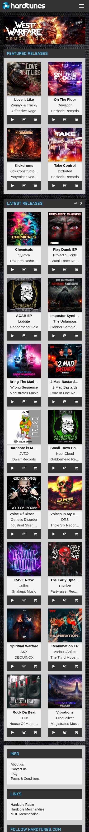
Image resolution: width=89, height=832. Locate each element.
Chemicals (24, 249)
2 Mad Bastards (64, 387)
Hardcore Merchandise (27, 809)
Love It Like (24, 99)
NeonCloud (65, 453)
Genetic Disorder (24, 519)
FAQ (14, 774)
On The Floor (65, 99)
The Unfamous (65, 321)
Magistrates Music (24, 393)
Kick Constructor (22, 171)
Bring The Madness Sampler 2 (34, 382)
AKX (24, 652)
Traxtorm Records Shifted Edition (35, 261)
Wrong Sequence (24, 387)
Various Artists (65, 652)
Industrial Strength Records (31, 525)
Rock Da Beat (24, 712)
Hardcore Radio (22, 804)
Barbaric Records (65, 111)
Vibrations (65, 712)
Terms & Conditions (25, 778)
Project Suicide (65, 255)
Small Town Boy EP (67, 448)
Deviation (64, 105)
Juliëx (23, 586)
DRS (65, 519)
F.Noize (65, 586)
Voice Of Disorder (24, 514)
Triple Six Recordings (67, 525)
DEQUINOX (23, 657)
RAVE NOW (24, 580)
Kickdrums (24, 165)
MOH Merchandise (24, 814)
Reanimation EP (65, 646)
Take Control (65, 165)
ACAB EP (24, 316)
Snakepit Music (24, 591)
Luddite (24, 321)
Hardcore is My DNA (26, 448)
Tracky (32, 105)
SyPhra (24, 255)
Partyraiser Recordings (27, 177)
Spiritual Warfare (24, 646)
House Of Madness (24, 724)
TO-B (24, 718)
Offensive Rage (24, 111)
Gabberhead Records (67, 459)
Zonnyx (16, 105)
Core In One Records (67, 393)
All (78, 203)
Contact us (19, 769)
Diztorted (65, 171)
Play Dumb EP (65, 249)
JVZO (23, 453)
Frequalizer (65, 718)
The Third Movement (67, 657)
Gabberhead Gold (24, 327)
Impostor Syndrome (67, 316)
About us (17, 764)
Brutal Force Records (67, 261)
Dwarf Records (24, 459)
